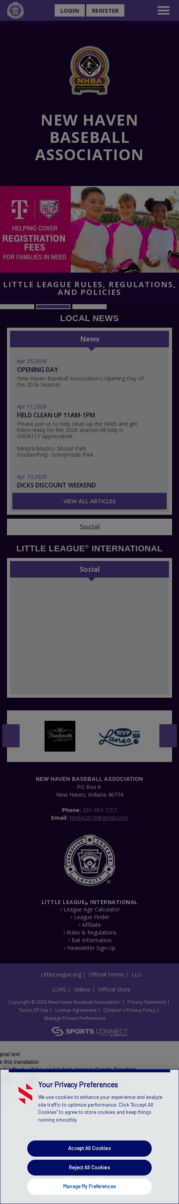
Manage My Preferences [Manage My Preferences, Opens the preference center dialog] (89, 1186)
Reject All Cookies (89, 1167)
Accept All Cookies (89, 1148)
